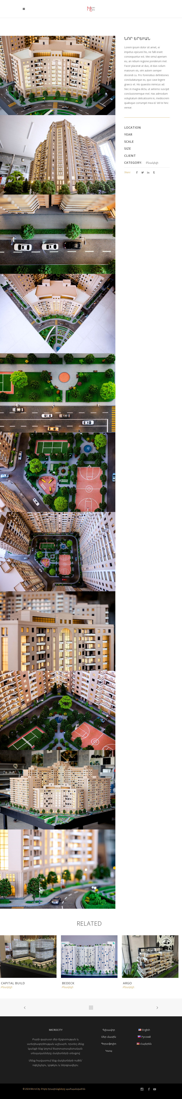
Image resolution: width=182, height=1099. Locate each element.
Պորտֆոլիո (108, 1043)
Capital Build (13, 983)
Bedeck (68, 983)
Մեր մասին (108, 1036)
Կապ (108, 1050)
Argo (127, 983)
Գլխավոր (109, 1029)
